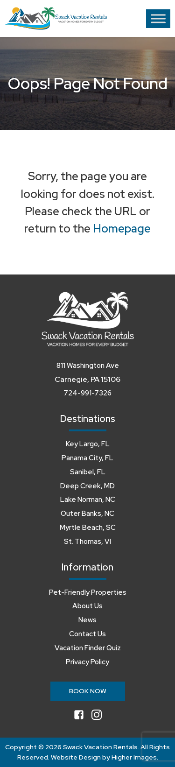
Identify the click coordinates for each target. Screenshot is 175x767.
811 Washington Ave (87, 365)
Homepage (122, 228)
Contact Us (87, 634)
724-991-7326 (87, 393)
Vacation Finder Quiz (88, 648)
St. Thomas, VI (87, 541)
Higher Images (134, 757)
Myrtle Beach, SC (88, 527)
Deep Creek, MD (87, 486)
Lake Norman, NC (87, 499)
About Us (87, 606)
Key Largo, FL (88, 444)
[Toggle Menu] (158, 18)
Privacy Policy (87, 662)
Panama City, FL (87, 458)
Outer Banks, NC (87, 513)
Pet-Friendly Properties (87, 592)
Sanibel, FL (87, 472)
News (87, 620)
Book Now (87, 691)
